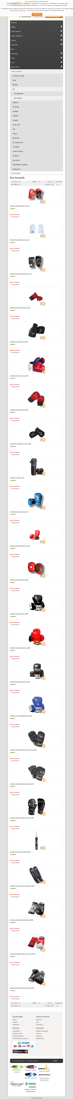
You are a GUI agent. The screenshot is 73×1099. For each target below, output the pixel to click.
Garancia (38, 1033)
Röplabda (15, 116)
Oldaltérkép (16, 1024)
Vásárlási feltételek (18, 1036)
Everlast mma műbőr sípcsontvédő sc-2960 (22, 886)
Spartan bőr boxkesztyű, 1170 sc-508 (20, 443)
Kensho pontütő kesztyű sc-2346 (19, 580)
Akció (12, 49)
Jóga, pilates (16, 160)
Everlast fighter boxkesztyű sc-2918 (20, 682)
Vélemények (39, 1024)
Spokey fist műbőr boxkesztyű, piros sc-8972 (22, 954)
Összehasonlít (15, 217)
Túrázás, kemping (18, 151)
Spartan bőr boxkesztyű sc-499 (19, 341)
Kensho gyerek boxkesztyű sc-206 (19, 206)
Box (14, 89)
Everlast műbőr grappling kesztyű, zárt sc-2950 (23, 750)
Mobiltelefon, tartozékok (30, 1078)
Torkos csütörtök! (17, 1085)
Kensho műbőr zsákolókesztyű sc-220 (20, 274)
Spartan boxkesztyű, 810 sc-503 (19, 410)
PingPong (15, 102)
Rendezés (47, 184)
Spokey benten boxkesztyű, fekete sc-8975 (22, 988)
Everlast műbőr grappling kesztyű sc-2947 (22, 784)
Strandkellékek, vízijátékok (20, 164)
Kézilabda (15, 111)
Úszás (13, 62)
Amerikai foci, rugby (18, 76)
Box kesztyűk (18, 98)
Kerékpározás (17, 169)
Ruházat (13, 40)
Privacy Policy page (19, 10)
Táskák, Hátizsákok (16, 36)
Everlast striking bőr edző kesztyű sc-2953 (22, 818)
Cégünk (15, 1022)
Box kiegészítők (18, 93)
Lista (19, 184)
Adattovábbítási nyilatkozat (20, 1038)
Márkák (13, 27)
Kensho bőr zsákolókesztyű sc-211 (20, 240)
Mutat (48, 181)
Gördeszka (16, 156)
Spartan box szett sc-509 (17, 478)
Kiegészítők (14, 45)
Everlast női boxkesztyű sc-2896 (19, 614)
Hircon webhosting (36, 1098)
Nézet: (12, 184)
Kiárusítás (14, 22)
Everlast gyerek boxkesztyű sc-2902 (20, 648)
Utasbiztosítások (44, 1080)
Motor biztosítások (44, 1078)
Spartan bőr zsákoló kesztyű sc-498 (20, 307)
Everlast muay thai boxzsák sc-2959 (20, 852)
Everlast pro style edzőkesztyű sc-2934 (21, 716)
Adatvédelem (16, 1031)
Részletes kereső (38, 16)
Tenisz (13, 58)
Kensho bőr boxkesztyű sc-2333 (19, 512)
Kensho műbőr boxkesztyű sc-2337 (20, 546)
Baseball (15, 85)
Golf (14, 129)
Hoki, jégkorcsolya (18, 142)
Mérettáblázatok (26, 16)
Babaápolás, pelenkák (30, 1070)
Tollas (14, 80)
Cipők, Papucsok (16, 31)
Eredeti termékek (17, 1033)
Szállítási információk (42, 1031)
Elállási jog (39, 1036)
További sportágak (16, 71)
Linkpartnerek (40, 1038)
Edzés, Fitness (15, 67)
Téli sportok (16, 147)
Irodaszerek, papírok (44, 1071)
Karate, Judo (16, 124)
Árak (37, 1022)
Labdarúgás (14, 53)
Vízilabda (15, 120)
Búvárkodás (16, 138)
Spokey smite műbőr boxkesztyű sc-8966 (21, 920)
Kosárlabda (16, 107)
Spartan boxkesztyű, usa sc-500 (19, 376)
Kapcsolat (39, 1019)
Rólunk (15, 1019)
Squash (15, 133)
